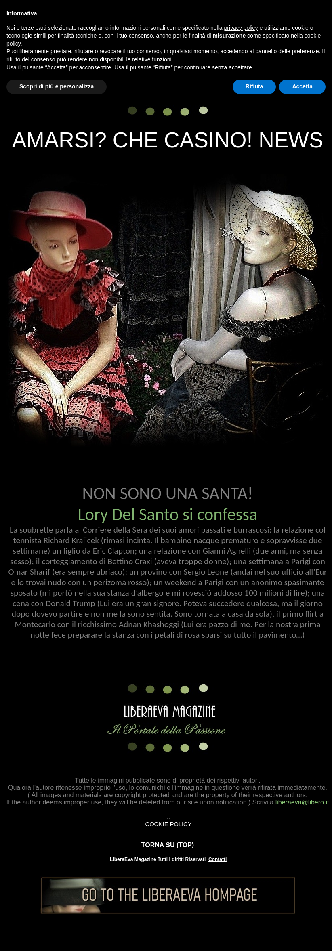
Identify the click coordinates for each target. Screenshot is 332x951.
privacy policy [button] (241, 28)
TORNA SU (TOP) (167, 845)
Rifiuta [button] (254, 86)
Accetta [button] (302, 86)
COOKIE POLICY (168, 824)
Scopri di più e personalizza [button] (56, 86)
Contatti (217, 859)
